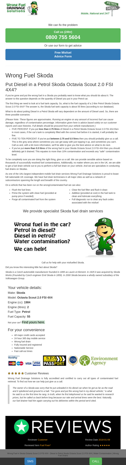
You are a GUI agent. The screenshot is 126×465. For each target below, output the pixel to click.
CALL (95, 461)
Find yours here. (33, 322)
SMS (30, 461)
